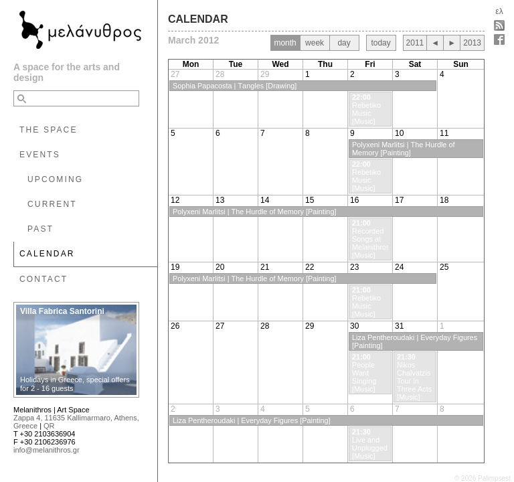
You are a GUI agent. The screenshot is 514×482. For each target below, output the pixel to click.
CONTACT (43, 279)
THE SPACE (48, 130)
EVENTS (39, 154)
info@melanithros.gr (46, 450)
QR (49, 426)
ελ (499, 11)
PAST (40, 229)
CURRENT (52, 204)
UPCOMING (55, 179)
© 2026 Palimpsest (482, 478)
